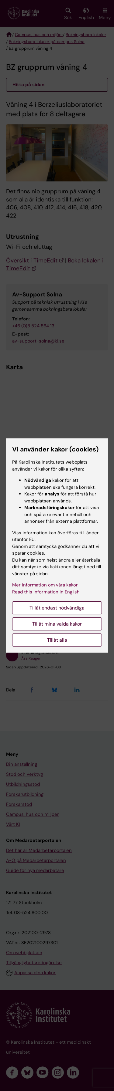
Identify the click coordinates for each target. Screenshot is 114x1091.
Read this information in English (46, 592)
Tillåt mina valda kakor (57, 624)
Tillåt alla (57, 640)
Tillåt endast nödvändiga (57, 608)
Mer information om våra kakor (45, 585)
